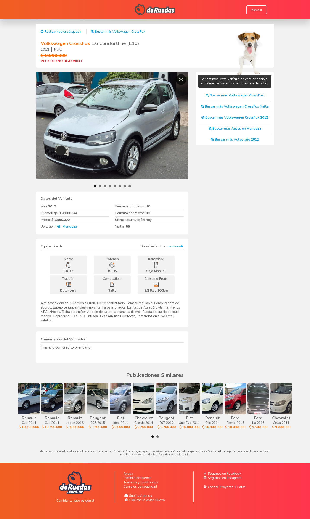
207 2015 (177, 406)
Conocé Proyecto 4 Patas (224, 487)
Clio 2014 (39, 406)
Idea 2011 (222, 406)
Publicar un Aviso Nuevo (144, 500)
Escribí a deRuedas (137, 478)
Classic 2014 (268, 406)
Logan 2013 (131, 406)
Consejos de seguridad (140, 486)
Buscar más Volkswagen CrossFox (118, 31)
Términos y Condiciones (141, 482)
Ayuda (128, 473)
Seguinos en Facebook (221, 473)
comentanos (175, 246)
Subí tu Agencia (138, 495)
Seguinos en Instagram (221, 478)
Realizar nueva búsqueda (61, 31)
